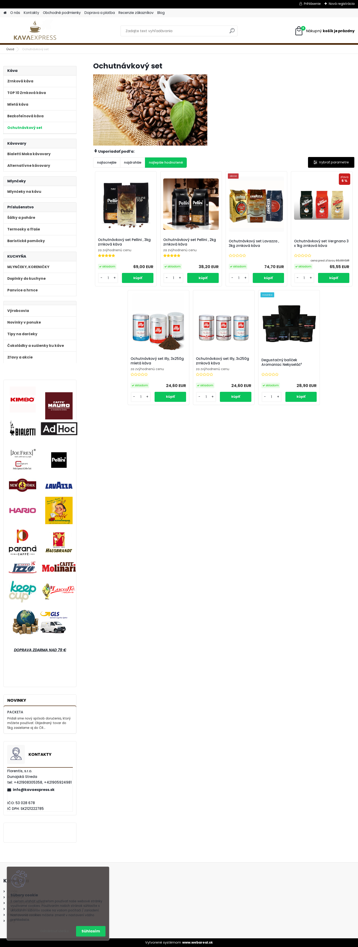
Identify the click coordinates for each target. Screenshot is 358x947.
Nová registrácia (342, 3)
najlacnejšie (106, 162)
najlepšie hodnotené (166, 162)
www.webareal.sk (197, 942)
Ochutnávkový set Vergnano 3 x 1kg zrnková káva (321, 243)
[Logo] (34, 31)
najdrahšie (132, 162)
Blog (161, 12)
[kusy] (108, 278)
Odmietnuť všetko (54, 931)
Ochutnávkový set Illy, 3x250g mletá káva (157, 361)
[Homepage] (5, 12)
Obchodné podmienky (62, 12)
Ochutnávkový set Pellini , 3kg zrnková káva (124, 242)
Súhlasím (91, 931)
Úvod (10, 49)
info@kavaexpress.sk (34, 789)
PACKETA (15, 712)
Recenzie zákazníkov (136, 12)
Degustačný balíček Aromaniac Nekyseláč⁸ (281, 362)
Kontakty (31, 12)
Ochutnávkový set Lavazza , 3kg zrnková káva (254, 243)
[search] (232, 32)
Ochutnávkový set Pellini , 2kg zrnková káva (189, 242)
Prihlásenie (312, 3)
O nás (15, 12)
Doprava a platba (99, 12)
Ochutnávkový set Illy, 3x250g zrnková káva (222, 361)
